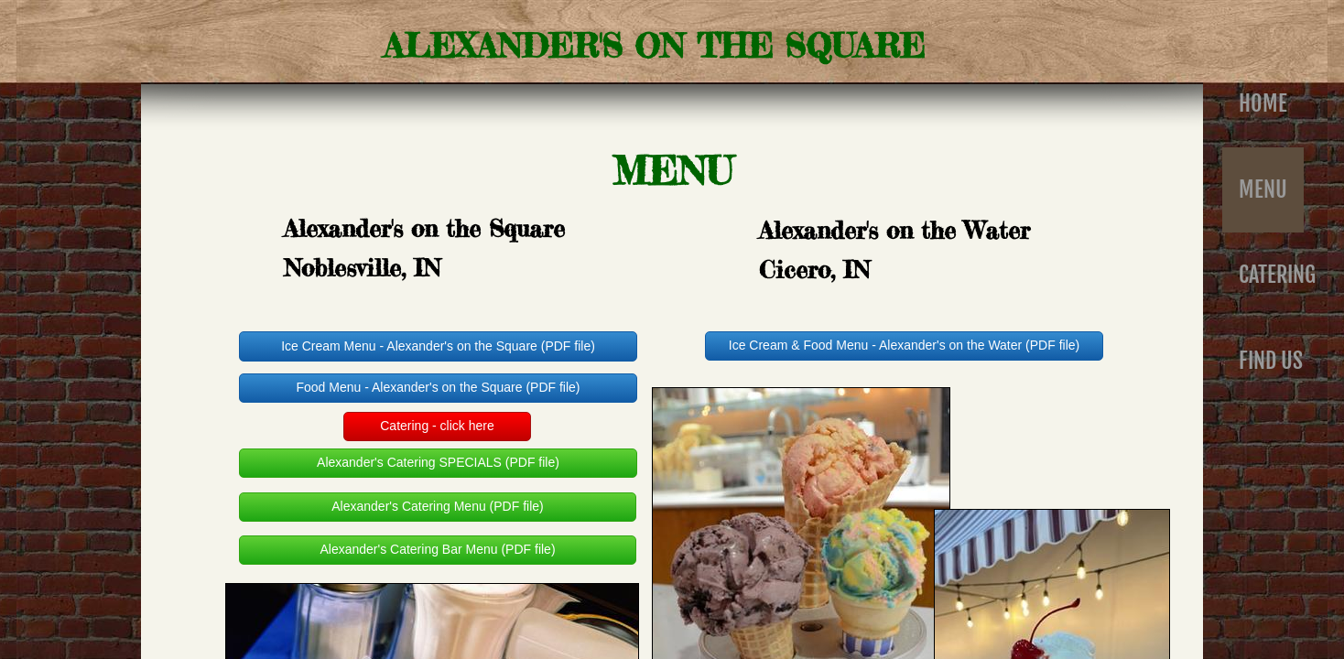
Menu (1263, 189)
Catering (1277, 274)
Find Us (1271, 360)
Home (1263, 103)
